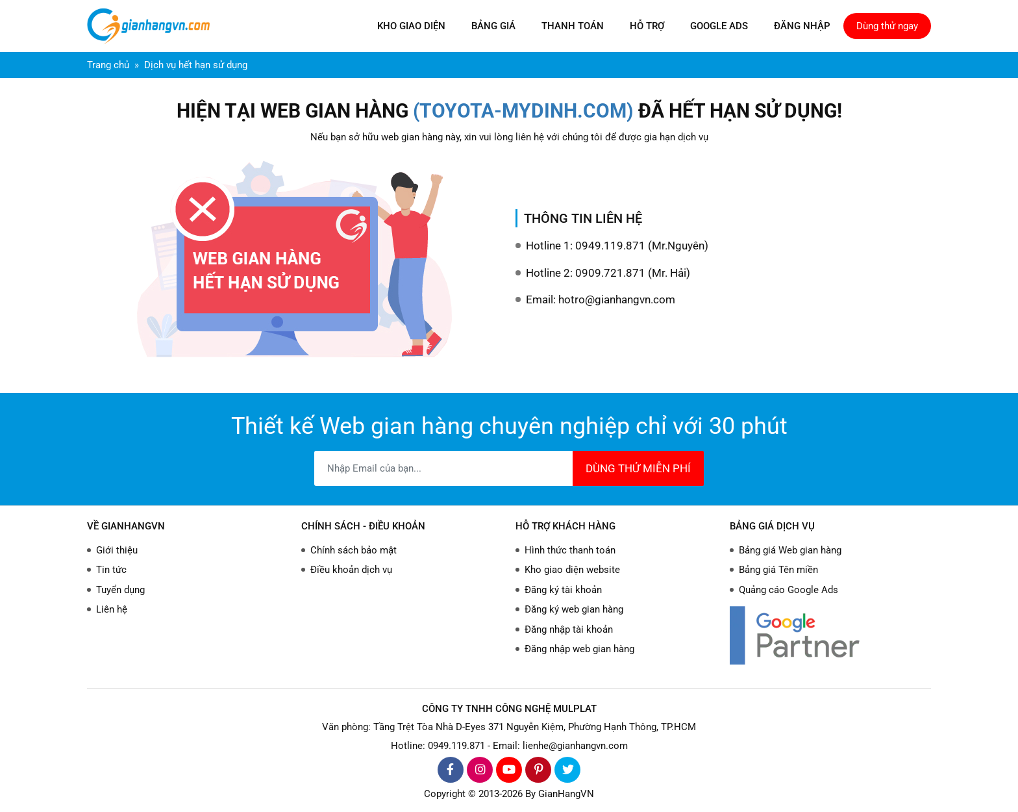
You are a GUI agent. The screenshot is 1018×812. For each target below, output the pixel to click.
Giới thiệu (117, 550)
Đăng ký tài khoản (563, 590)
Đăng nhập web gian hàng (579, 649)
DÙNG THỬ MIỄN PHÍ (638, 468)
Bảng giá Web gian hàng (790, 550)
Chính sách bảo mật (353, 550)
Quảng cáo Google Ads (788, 590)
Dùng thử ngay (887, 26)
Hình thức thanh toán (570, 550)
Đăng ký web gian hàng (574, 609)
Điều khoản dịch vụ (351, 570)
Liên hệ (111, 609)
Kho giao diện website (572, 570)
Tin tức (111, 570)
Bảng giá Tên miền (778, 570)
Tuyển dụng (120, 590)
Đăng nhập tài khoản (569, 629)
